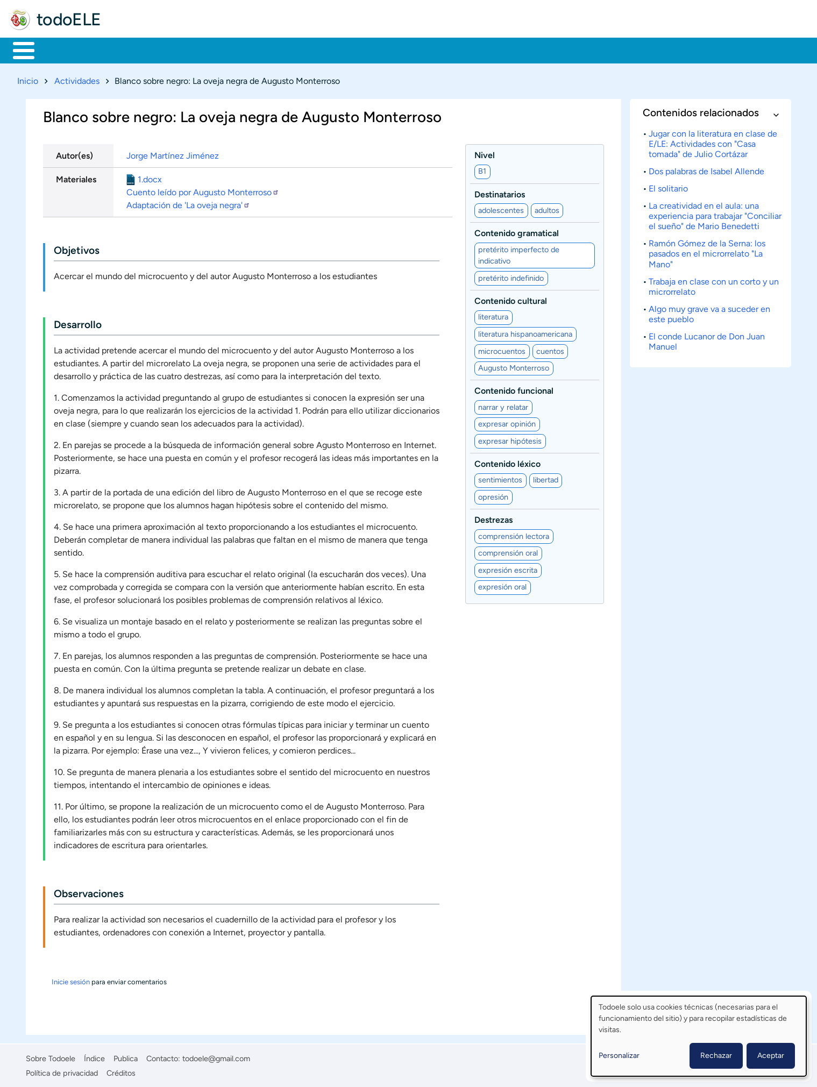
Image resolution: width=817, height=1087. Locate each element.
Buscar (448, 49)
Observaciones (89, 892)
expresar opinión (507, 422)
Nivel (484, 153)
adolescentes (501, 208)
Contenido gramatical (516, 231)
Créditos (121, 1071)
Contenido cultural (510, 299)
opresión (493, 495)
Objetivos (77, 249)
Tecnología (326, 49)
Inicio (18, 49)
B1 (482, 169)
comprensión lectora (513, 534)
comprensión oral (508, 551)
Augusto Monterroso (513, 366)
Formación (131, 49)
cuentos (550, 349)
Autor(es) (74, 153)
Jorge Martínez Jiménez (172, 153)
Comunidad (399, 49)
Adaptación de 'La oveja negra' (188, 203)
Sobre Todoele (50, 1057)
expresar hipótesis (510, 439)
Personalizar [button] (619, 1055)
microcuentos (501, 349)
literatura (493, 315)
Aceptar (770, 1055)
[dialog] (698, 1036)
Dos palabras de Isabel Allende (706, 169)
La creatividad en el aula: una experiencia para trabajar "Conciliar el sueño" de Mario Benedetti (715, 213)
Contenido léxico (507, 462)
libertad (545, 478)
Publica (125, 1057)
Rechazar (716, 1055)
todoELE (69, 19)
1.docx (150, 177)
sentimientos (500, 478)
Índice (94, 1057)
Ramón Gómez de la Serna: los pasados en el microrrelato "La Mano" (707, 252)
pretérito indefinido (511, 276)
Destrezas (493, 518)
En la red (258, 49)
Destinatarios (499, 192)
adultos (547, 208)
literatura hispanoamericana (525, 332)
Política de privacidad (62, 1071)
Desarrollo (78, 323)
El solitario (668, 186)
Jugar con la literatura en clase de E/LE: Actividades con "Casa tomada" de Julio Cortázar (713, 141)
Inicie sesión (71, 980)
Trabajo (197, 49)
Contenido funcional (513, 389)
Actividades (77, 79)
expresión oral (502, 585)
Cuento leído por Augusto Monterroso (202, 190)
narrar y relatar (503, 405)
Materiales (61, 49)
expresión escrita (507, 568)
